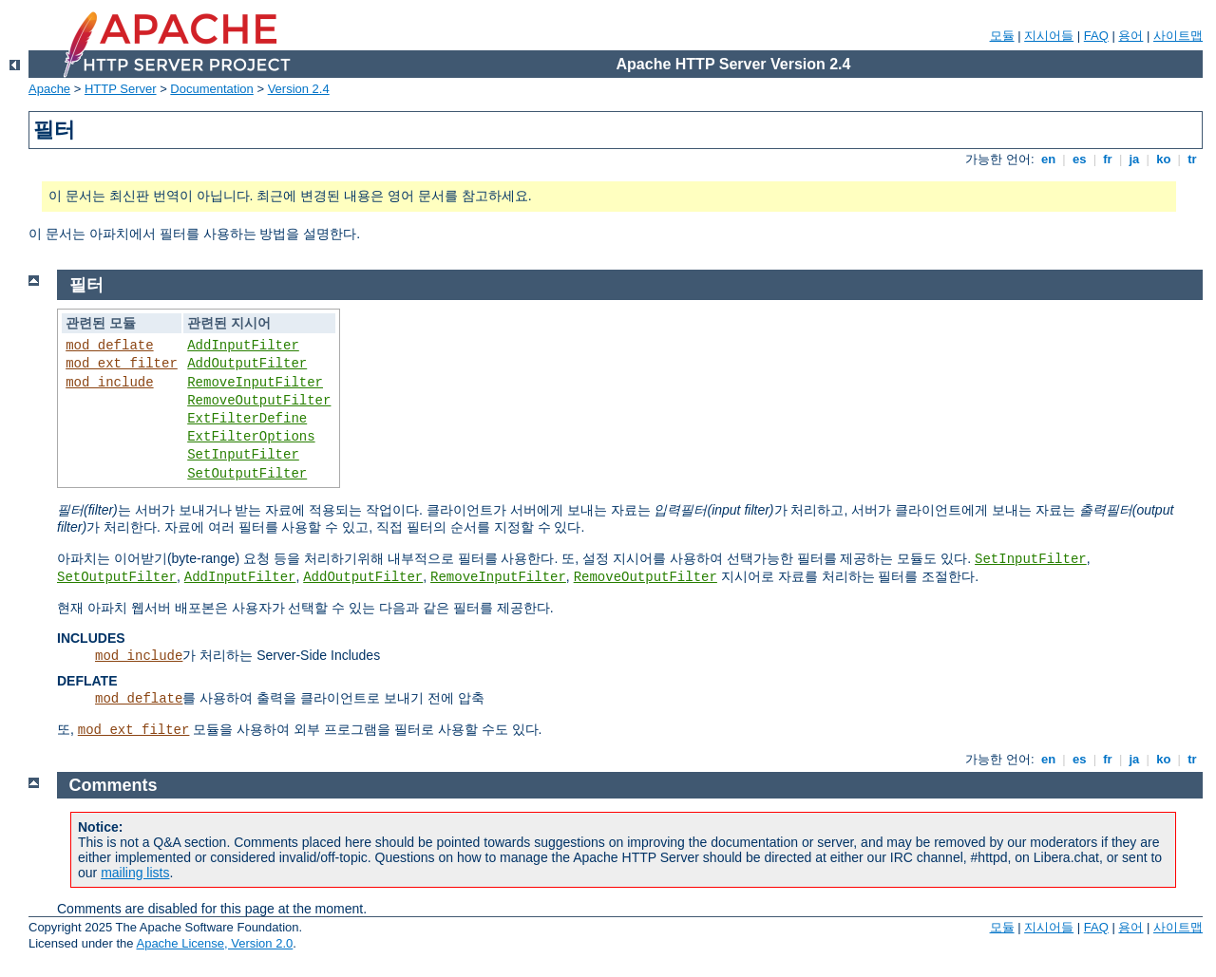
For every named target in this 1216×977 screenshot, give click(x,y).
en (1047, 159)
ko (1163, 159)
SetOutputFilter (247, 473)
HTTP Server (121, 89)
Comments (113, 785)
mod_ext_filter (122, 363)
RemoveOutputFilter (259, 400)
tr (1193, 159)
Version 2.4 (299, 89)
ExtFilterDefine (247, 418)
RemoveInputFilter (255, 382)
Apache (49, 89)
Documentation (211, 89)
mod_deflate (109, 345)
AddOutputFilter (247, 363)
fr (1108, 159)
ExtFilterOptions (250, 436)
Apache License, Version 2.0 (214, 943)
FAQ (1096, 35)
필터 (86, 284)
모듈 (1002, 35)
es (1079, 159)
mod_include (109, 382)
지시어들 (1049, 35)
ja (1134, 159)
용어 (1130, 35)
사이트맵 (1178, 35)
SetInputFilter (243, 454)
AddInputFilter (243, 345)
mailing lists (135, 872)
